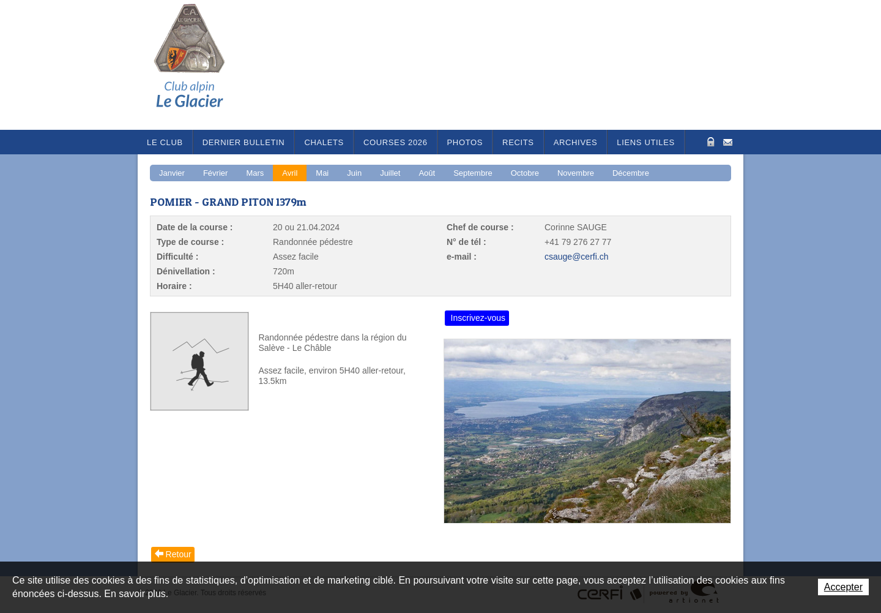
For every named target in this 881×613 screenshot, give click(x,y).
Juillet (390, 173)
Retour (178, 554)
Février (215, 173)
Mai (322, 173)
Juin (354, 173)
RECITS (518, 142)
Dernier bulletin (244, 142)
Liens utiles (646, 142)
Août (426, 173)
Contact (727, 141)
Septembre (473, 173)
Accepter (843, 587)
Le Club (165, 142)
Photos (465, 142)
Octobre (525, 173)
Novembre (575, 173)
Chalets (324, 142)
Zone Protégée (709, 141)
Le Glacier (199, 65)
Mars (255, 173)
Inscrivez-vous (478, 318)
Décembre (630, 173)
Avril (289, 173)
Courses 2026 (395, 142)
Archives (576, 142)
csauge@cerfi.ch (576, 256)
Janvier (172, 173)
